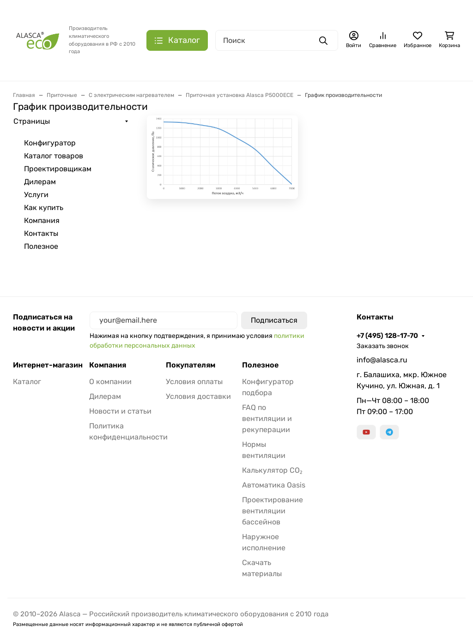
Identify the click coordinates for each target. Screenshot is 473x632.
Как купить (43, 207)
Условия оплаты (194, 381)
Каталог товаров (53, 155)
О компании (110, 381)
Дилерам (40, 181)
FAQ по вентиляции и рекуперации (267, 418)
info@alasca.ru (382, 359)
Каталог (27, 381)
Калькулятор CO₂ (272, 470)
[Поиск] (276, 40)
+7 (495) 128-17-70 (387, 335)
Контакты (41, 233)
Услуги (36, 194)
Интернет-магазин (48, 365)
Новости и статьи (120, 411)
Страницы (31, 121)
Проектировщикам (57, 168)
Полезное (41, 246)
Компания (42, 220)
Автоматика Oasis (273, 485)
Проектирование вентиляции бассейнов (272, 510)
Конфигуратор (50, 142)
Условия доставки (198, 396)
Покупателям (190, 365)
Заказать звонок (383, 346)
